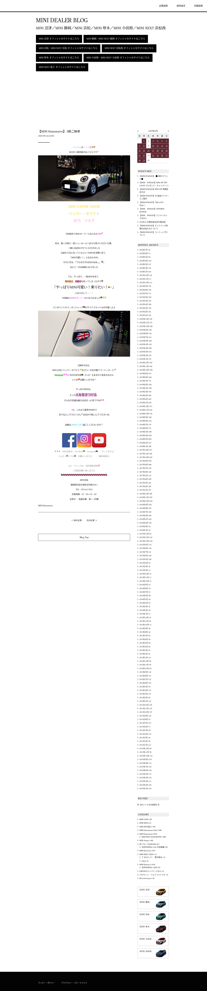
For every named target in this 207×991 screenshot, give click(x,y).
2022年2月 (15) (145, 268)
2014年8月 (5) (145, 588)
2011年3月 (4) (144, 738)
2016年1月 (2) (144, 530)
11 (157, 146)
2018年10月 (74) (145, 414)
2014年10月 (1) (145, 581)
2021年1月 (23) (145, 315)
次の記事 (91, 520)
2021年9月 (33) (145, 286)
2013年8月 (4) (145, 632)
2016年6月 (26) (145, 516)
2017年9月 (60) (145, 461)
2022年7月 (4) (144, 250)
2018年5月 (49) (145, 432)
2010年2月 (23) (145, 785)
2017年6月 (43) (145, 472)
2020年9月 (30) (145, 330)
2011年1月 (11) (145, 745)
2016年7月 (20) (145, 512)
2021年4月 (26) (145, 304)
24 (153, 156)
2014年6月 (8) (145, 596)
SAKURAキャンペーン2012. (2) (151, 871)
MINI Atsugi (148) (146, 841)
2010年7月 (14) (145, 767)
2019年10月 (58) (146, 370)
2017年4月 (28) (145, 479)
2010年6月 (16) (145, 770)
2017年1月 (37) (145, 490)
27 (166, 156)
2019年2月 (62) (145, 399)
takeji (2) (145, 861)
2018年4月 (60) (145, 436)
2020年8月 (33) (145, 334)
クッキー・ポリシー (46, 983)
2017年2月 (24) (145, 486)
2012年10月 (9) (145, 669)
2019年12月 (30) (145, 363)
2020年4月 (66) (145, 348)
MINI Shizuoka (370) (147, 851)
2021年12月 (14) (145, 275)
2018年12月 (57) (145, 406)
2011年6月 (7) (144, 727)
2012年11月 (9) (145, 665)
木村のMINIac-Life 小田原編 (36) (155, 847)
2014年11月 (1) (145, 577)
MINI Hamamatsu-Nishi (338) (150, 830)
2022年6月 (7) (144, 253)
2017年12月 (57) (145, 450)
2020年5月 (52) (145, 344)
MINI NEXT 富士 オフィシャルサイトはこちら (62, 67)
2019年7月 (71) (145, 381)
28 (139, 160)
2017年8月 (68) (145, 465)
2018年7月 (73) (145, 425)
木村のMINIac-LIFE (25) (151, 867)
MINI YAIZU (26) (145, 819)
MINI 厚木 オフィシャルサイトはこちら (59, 57)
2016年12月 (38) (145, 494)
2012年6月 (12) (145, 683)
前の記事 (78, 520)
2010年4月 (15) (145, 778)
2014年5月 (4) (145, 599)
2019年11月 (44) (145, 366)
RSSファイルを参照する (150, 805)
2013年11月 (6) (145, 621)
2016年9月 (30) (145, 505)
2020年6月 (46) (145, 341)
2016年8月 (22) (145, 508)
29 (144, 160)
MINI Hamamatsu (45, 506)
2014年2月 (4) (145, 610)
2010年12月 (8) (145, 749)
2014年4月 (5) (145, 603)
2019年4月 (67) (145, 392)
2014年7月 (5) (145, 592)
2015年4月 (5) (145, 563)
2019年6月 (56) (145, 385)
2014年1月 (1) (144, 614)
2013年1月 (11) (145, 658)
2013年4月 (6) (145, 647)
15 (144, 151)
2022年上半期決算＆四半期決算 (152, 222)
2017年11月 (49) (145, 454)
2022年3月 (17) (145, 264)
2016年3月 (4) (145, 526)
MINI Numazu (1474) (147, 865)
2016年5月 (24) (145, 519)
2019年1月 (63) (145, 403)
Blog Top (84, 537)
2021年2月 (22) (145, 312)
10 (153, 146)
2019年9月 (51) (145, 374)
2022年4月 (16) (145, 261)
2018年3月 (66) (145, 439)
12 (162, 146)
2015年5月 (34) (145, 559)
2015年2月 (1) (144, 570)
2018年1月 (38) (145, 446)
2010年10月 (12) (146, 756)
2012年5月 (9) (145, 687)
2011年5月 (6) (145, 730)
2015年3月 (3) (144, 567)
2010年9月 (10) (145, 759)
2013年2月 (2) (144, 654)
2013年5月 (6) (145, 643)
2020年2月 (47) (145, 355)
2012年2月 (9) (144, 698)
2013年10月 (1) (145, 625)
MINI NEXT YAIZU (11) (148, 854)
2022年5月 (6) (145, 257)
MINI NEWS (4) (145, 823)
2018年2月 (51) (145, 443)
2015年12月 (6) (145, 534)
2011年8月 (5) (145, 719)
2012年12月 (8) (145, 661)
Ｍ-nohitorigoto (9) (147, 878)
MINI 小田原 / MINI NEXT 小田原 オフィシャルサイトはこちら (118, 57)
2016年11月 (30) (145, 497)
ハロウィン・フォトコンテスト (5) (153, 875)
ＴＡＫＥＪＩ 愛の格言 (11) (153, 857)
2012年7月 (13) (145, 679)
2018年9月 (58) (145, 417)
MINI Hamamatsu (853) (148, 834)
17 (153, 151)
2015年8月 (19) (145, 548)
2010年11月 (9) (145, 752)
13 (166, 146)
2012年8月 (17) (145, 676)
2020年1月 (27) (145, 359)
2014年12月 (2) (145, 574)
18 (158, 151)
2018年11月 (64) (145, 410)
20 (167, 151)
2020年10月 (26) (146, 326)
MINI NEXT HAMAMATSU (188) (154, 837)
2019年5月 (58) (145, 388)
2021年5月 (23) (145, 301)
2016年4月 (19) (145, 523)
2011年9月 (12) (145, 716)
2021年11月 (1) (145, 279)
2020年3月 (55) (145, 352)
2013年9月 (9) (145, 628)
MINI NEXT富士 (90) (147, 827)
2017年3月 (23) (145, 483)
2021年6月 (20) (145, 297)
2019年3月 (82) (145, 396)
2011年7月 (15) (145, 723)
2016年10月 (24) (146, 501)
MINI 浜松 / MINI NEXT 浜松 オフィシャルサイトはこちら (68, 48)
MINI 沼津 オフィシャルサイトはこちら (59, 38)
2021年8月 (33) (145, 290)
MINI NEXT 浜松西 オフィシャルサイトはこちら (129, 48)
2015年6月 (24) (145, 556)
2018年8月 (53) (145, 421)
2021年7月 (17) (145, 294)
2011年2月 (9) (144, 741)
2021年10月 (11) (145, 283)
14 (139, 151)
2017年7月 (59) (145, 468)
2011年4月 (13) (145, 734)
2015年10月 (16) (146, 541)
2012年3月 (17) (145, 694)
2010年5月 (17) (145, 774)
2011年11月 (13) (145, 709)
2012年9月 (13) (145, 672)
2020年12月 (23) (145, 319)
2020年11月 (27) (145, 323)
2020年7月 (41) (145, 337)
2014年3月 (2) (144, 607)
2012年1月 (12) (145, 701)
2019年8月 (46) (145, 377)
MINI (10, 5)
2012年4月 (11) (145, 690)
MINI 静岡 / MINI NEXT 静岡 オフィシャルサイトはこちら (115, 38)
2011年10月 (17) (145, 712)
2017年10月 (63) (145, 457)
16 (148, 151)
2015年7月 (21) (145, 552)
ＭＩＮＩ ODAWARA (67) (149, 844)
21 (139, 156)
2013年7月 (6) (144, 636)
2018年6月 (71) (145, 428)
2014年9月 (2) (145, 585)
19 (162, 151)
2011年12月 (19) (145, 705)
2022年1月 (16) (145, 272)
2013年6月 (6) (145, 639)
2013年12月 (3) (145, 618)
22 (144, 156)
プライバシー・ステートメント (74, 983)
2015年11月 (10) (145, 537)
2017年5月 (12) (145, 476)
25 (158, 156)
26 (162, 156)
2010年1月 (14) (145, 789)
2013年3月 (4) (144, 650)
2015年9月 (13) (145, 545)
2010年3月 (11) (145, 781)
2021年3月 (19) (145, 308)
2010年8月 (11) (145, 763)
